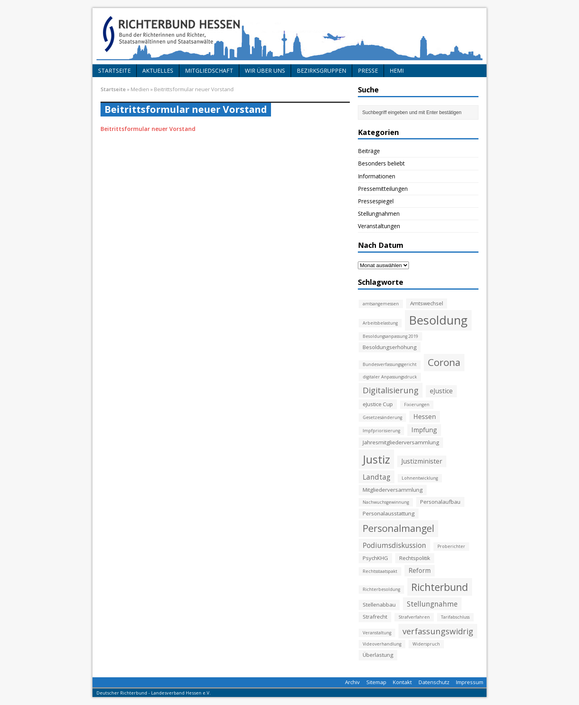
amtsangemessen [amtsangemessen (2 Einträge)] (381, 304)
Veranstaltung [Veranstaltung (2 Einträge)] (377, 633)
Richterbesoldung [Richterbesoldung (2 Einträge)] (381, 589)
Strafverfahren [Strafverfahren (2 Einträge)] (414, 617)
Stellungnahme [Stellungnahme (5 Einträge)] (432, 604)
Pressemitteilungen (383, 188)
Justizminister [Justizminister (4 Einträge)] (421, 461)
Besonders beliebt (381, 163)
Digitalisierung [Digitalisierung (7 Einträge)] (391, 390)
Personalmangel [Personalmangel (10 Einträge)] (398, 528)
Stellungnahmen (379, 213)
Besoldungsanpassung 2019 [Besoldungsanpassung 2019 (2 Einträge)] (390, 336)
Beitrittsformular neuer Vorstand (148, 129)
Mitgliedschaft (209, 70)
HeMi (397, 70)
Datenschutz (434, 682)
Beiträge (369, 151)
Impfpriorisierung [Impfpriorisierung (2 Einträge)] (381, 430)
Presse (368, 70)
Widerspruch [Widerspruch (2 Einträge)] (426, 644)
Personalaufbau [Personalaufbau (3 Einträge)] (440, 501)
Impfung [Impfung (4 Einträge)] (424, 429)
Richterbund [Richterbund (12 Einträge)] (439, 587)
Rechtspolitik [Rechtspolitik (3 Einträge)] (414, 558)
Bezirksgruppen (321, 70)
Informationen (376, 176)
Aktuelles (157, 70)
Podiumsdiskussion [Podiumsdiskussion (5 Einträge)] (394, 545)
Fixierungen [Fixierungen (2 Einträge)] (416, 404)
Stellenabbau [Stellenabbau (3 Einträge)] (379, 604)
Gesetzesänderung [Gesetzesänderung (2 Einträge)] (382, 417)
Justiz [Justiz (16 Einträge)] (376, 459)
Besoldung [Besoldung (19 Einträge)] (438, 320)
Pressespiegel (376, 201)
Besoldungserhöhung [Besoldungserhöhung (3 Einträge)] (390, 347)
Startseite (114, 70)
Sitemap (376, 682)
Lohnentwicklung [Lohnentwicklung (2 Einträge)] (420, 478)
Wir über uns (265, 70)
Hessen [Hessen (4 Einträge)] (424, 416)
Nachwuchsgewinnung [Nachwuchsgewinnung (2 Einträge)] (386, 502)
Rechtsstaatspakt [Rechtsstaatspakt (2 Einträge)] (380, 571)
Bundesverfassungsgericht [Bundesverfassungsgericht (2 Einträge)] (390, 364)
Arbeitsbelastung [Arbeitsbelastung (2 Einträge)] (380, 323)
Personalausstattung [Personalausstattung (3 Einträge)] (389, 513)
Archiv (352, 682)
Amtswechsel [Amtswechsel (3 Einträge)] (426, 303)
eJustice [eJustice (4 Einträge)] (441, 390)
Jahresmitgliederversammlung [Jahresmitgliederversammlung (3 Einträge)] (401, 442)
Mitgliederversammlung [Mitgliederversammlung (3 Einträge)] (393, 489)
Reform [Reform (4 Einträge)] (420, 570)
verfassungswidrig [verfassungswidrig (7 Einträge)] (437, 631)
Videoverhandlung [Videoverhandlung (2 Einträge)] (382, 644)
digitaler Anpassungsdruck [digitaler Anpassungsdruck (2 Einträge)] (390, 377)
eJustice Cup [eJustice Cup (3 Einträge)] (378, 404)
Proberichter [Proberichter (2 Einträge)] (451, 546)
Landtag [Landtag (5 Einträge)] (376, 477)
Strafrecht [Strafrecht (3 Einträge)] (375, 616)
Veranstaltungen (379, 226)
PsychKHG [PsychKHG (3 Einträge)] (375, 558)
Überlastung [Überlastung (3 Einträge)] (378, 654)
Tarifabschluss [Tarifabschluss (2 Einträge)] (455, 617)
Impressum (469, 682)
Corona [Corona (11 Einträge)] (444, 362)
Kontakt (402, 682)
